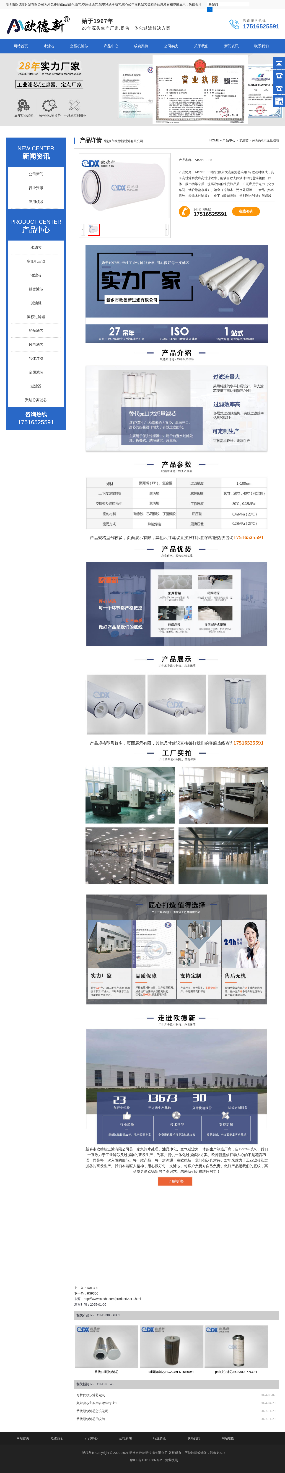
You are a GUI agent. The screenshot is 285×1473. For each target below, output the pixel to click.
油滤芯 (36, 275)
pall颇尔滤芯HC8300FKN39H (236, 1372)
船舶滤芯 (36, 331)
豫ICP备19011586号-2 (146, 1460)
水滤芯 (49, 46)
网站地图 (228, 1438)
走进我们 (57, 1438)
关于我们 (201, 46)
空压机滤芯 (79, 46)
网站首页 (20, 46)
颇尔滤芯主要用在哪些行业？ (97, 1403)
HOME (214, 140)
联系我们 (261, 46)
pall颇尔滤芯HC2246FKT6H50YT (171, 1372)
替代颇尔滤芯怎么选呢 (92, 1411)
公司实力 (171, 46)
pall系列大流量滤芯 (265, 140)
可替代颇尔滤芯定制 (90, 1395)
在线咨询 (246, 211)
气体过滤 (36, 358)
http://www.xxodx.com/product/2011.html (112, 1299)
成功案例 (141, 46)
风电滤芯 (36, 344)
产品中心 (111, 46)
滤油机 (36, 303)
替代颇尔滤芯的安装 (90, 1419)
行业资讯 (36, 188)
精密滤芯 (36, 289)
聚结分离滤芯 (36, 400)
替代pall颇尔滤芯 (106, 1372)
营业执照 (171, 1460)
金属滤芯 (36, 372)
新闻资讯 (231, 46)
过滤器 (36, 386)
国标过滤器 (36, 317)
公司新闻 (36, 174)
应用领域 (36, 202)
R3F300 (92, 1288)
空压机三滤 (36, 261)
